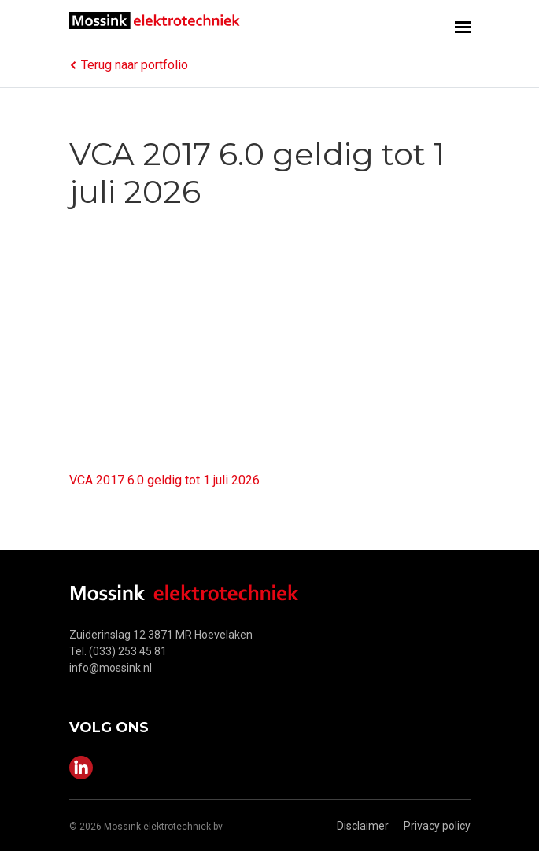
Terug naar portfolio (128, 64)
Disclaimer (363, 826)
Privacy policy (437, 826)
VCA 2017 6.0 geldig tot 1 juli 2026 (164, 480)
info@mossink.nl (110, 667)
